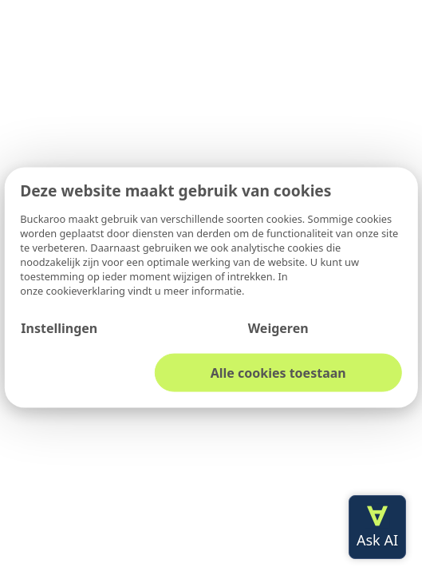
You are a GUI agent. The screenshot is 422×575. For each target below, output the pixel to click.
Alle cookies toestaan (278, 372)
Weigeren (278, 327)
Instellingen (59, 327)
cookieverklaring (87, 290)
